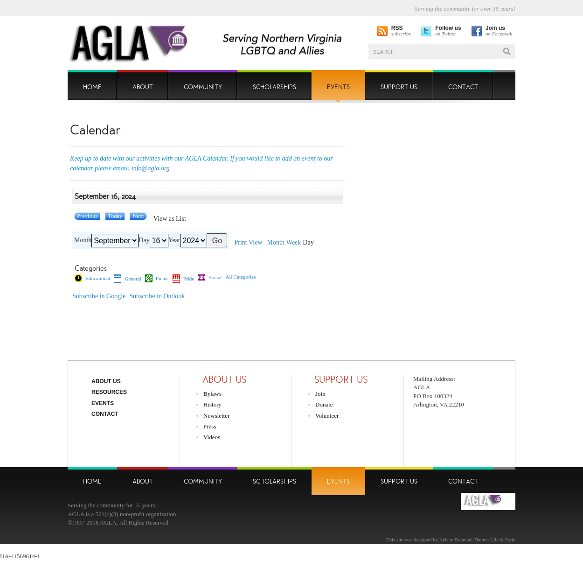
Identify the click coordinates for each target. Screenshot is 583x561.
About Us (106, 381)
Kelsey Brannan (455, 539)
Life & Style (502, 539)
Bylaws (212, 393)
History (212, 404)
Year (174, 240)
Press (209, 426)
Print (248, 242)
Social (210, 277)
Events (102, 403)
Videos (211, 437)
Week (293, 242)
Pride (183, 278)
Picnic (157, 278)
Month (82, 240)
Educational (92, 278)
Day (144, 240)
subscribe (401, 31)
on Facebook (499, 31)
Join (320, 393)
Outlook (157, 296)
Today (115, 216)
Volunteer (327, 415)
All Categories (240, 277)
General (127, 278)
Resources (109, 392)
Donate (324, 404)
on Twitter (448, 31)
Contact (104, 414)
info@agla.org (151, 168)
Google (98, 296)
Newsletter (216, 415)
